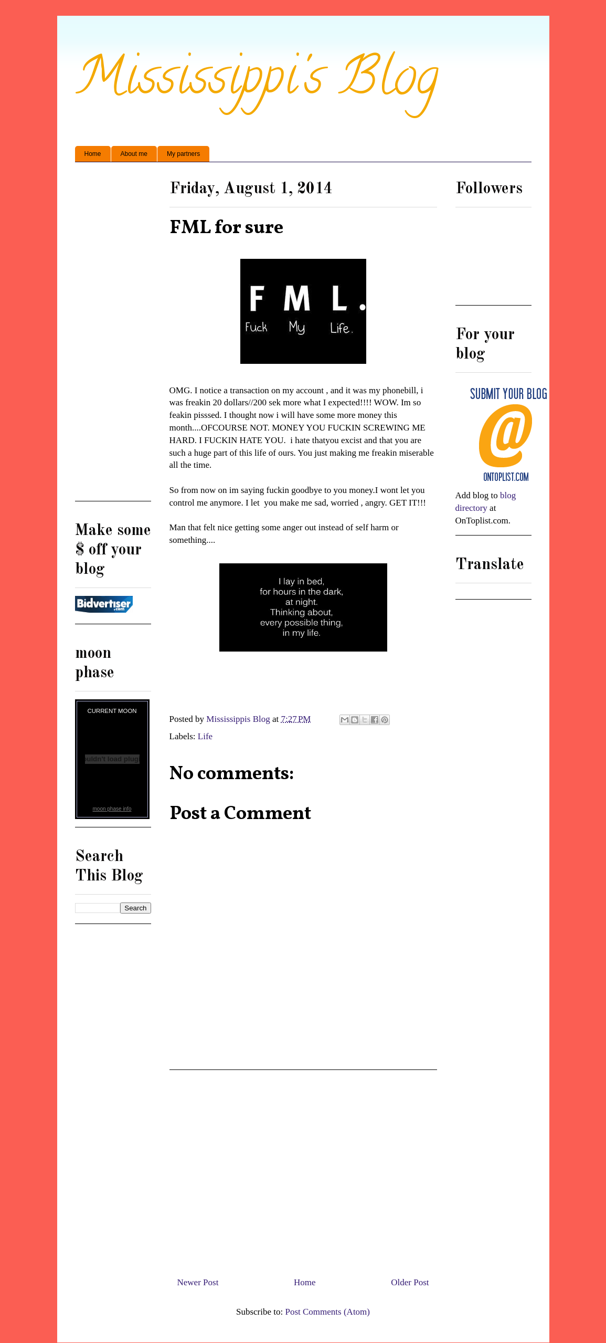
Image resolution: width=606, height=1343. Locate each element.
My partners (183, 154)
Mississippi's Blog (257, 82)
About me (134, 154)
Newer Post (198, 1282)
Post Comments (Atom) (327, 1312)
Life (205, 736)
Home (92, 154)
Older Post (410, 1282)
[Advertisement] (303, 1169)
